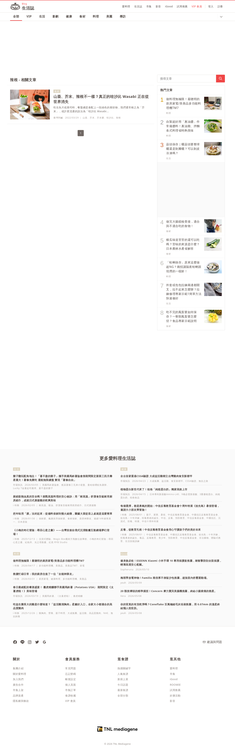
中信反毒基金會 (195, 518)
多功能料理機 (46, 565)
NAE (105, 613)
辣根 (118, 117)
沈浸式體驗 (45, 539)
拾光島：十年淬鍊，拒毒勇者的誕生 (139, 518)
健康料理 (55, 578)
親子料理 (60, 613)
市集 (149, 6)
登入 (211, 6)
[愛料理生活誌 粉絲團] (15, 641)
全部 (16, 16)
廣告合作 (18, 684)
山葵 (85, 117)
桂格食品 (135, 497)
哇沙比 (110, 117)
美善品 (59, 565)
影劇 (56, 16)
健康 (69, 16)
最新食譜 (123, 690)
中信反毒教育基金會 (178, 514)
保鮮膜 (42, 518)
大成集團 (154, 481)
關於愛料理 (19, 674)
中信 (163, 518)
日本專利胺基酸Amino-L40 (164, 494)
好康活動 (175, 695)
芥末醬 (100, 117)
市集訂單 (70, 690)
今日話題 (123, 684)
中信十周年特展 (150, 521)
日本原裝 (22, 521)
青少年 (162, 537)
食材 (82, 16)
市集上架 (18, 690)
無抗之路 (203, 481)
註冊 (220, 6)
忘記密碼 (70, 674)
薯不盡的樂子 (46, 488)
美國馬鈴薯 (48, 596)
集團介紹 (18, 668)
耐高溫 (42, 505)
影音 (158, 6)
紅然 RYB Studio (58, 542)
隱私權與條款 (21, 701)
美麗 (109, 16)
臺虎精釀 (78, 596)
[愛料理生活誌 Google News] (44, 641)
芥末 (92, 117)
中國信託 (211, 518)
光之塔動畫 (40, 542)
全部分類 (123, 695)
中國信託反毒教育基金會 (205, 514)
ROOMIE (175, 684)
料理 (96, 16)
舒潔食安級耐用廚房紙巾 (69, 505)
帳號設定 (70, 679)
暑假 (163, 514)
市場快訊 (18, 484)
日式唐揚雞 (90, 505)
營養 (50, 613)
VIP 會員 (197, 6)
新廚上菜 (123, 679)
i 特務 (16, 505)
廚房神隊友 (85, 518)
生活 (42, 16)
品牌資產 (18, 695)
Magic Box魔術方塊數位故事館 (70, 539)
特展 (137, 521)
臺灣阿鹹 (58, 117)
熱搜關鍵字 (124, 668)
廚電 (82, 565)
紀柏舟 (28, 542)
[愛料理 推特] (37, 641)
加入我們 (18, 679)
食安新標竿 (177, 481)
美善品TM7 (71, 565)
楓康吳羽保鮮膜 (56, 518)
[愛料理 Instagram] (29, 641)
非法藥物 (204, 537)
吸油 (50, 505)
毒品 (142, 537)
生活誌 (138, 6)
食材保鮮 (72, 518)
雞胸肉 (42, 613)
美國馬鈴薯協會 (50, 484)
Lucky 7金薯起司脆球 (24, 488)
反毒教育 (151, 537)
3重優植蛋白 (206, 494)
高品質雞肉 (95, 613)
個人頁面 (70, 684)
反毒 (170, 518)
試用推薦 (182, 6)
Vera (123, 596)
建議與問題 (212, 642)
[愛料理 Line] (22, 641)
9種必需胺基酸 (189, 494)
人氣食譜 (123, 674)
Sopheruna (126, 569)
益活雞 (165, 481)
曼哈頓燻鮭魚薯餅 (97, 484)
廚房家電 (43, 578)
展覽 (155, 514)
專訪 (123, 16)
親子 (148, 514)
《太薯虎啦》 (64, 596)
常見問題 (70, 668)
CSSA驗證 (190, 481)
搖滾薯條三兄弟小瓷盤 (73, 484)
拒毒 (130, 521)
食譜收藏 (70, 695)
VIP (29, 16)
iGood (169, 6)
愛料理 (126, 6)
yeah (123, 582)
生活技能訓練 (132, 541)
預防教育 (180, 518)
